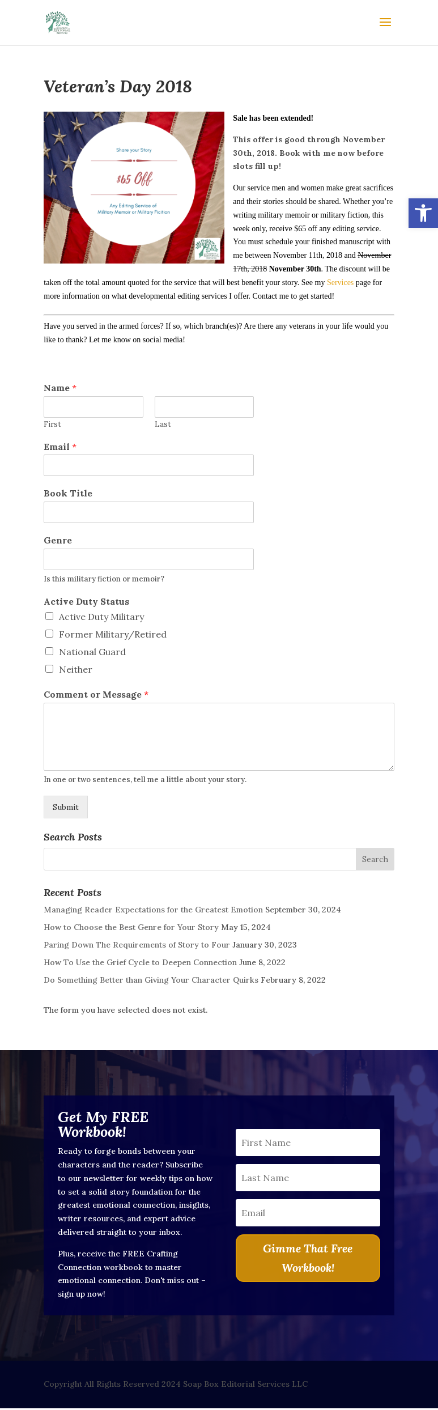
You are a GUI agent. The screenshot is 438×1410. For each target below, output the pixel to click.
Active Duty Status (86, 601)
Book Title (68, 493)
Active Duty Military (101, 616)
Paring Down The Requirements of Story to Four (137, 945)
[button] (423, 213)
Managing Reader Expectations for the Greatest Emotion (153, 909)
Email (60, 446)
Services (340, 282)
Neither (75, 669)
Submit (66, 807)
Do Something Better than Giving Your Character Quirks (151, 980)
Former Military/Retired (113, 634)
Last (163, 424)
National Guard (92, 651)
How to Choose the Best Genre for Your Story (131, 927)
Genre (58, 540)
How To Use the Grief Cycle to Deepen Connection (140, 962)
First (52, 424)
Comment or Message (96, 694)
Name (60, 387)
